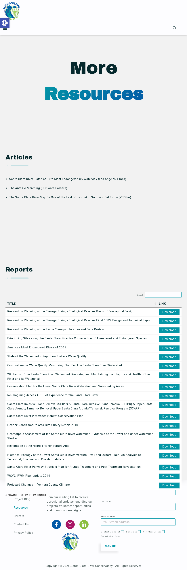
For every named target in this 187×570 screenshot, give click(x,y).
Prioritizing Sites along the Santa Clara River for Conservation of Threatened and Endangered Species (77, 504)
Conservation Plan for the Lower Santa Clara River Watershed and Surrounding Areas (65, 552)
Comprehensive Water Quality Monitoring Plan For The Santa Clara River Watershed (64, 531)
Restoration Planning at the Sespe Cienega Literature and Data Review (55, 495)
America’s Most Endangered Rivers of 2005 (36, 513)
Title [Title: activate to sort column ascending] (11, 469)
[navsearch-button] (174, 28)
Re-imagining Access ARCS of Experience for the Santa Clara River (52, 561)
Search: (159, 461)
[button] (4, 23)
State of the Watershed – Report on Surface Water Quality (47, 522)
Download (169, 478)
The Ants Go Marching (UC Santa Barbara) (38, 223)
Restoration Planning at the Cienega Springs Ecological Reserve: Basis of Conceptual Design (70, 477)
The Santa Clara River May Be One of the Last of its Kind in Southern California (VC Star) (70, 232)
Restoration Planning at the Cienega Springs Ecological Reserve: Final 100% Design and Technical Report (79, 486)
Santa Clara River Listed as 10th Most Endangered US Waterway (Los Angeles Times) (67, 214)
